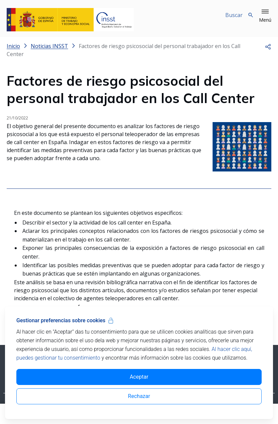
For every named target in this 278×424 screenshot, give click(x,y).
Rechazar (139, 396)
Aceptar (139, 377)
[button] (265, 16)
